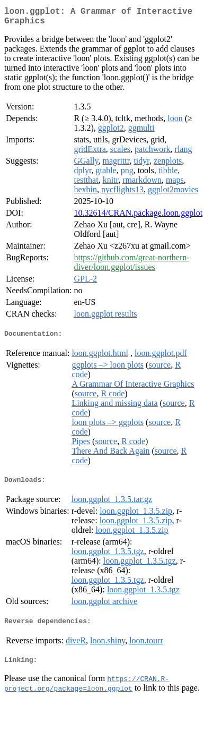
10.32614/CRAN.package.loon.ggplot (138, 217)
